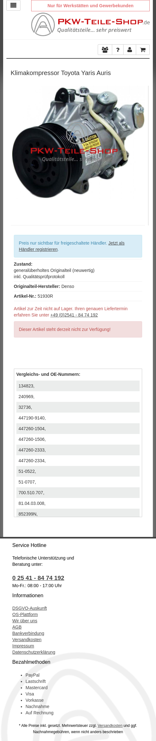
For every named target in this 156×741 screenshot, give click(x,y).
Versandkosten (27, 639)
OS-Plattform (25, 614)
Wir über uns (24, 620)
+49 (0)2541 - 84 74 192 (74, 314)
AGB (17, 627)
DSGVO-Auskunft (29, 608)
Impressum (23, 645)
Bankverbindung (28, 633)
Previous (15, 150)
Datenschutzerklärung (33, 652)
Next (140, 150)
